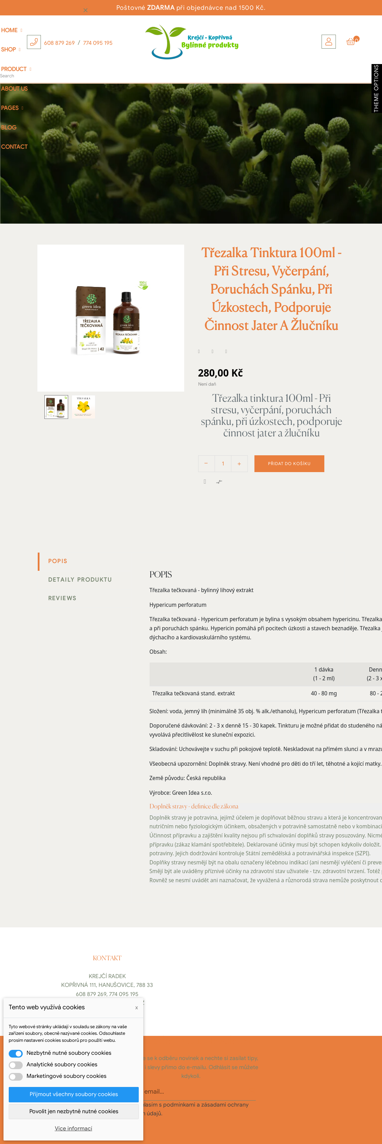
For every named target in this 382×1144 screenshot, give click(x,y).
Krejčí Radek (107, 976)
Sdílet (203, 351)
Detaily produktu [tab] (80, 579)
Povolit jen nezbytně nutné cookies (73, 1111)
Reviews (62, 598)
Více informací (73, 1128)
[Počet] (223, 464)
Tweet (217, 351)
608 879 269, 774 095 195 (107, 994)
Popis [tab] (58, 561)
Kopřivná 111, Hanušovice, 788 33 (107, 985)
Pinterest (230, 351)
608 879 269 (59, 43)
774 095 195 (98, 43)
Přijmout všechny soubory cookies (74, 1094)
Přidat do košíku (289, 463)
